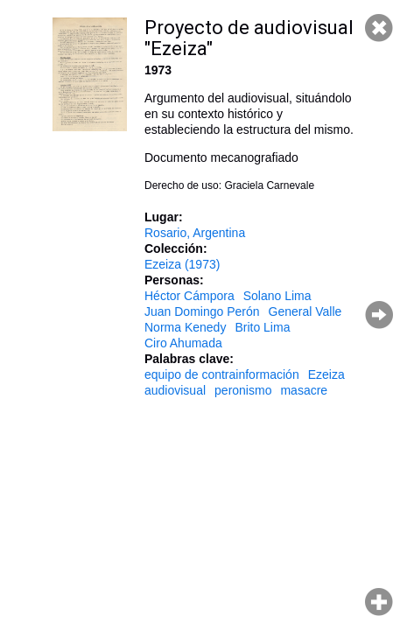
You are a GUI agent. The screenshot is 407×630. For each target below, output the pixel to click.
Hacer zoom (379, 602)
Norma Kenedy (185, 327)
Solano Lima (277, 296)
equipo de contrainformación (221, 375)
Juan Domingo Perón (202, 311)
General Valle (305, 311)
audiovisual (175, 390)
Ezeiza (326, 375)
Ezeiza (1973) (182, 264)
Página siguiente (379, 315)
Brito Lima (262, 327)
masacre (303, 390)
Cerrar (379, 28)
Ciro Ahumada (183, 343)
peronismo (242, 390)
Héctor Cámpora (189, 296)
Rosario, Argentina (194, 233)
